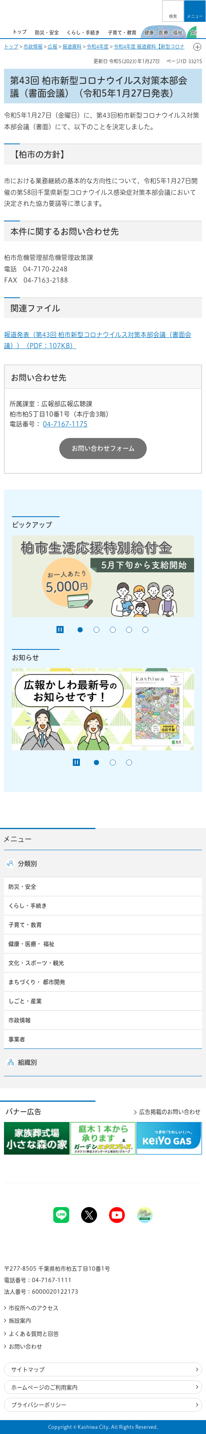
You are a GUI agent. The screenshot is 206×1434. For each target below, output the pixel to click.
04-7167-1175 (65, 424)
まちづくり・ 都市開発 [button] (36, 982)
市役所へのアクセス (33, 1308)
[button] (173, 11)
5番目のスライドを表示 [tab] (145, 630)
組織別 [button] (27, 1062)
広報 (52, 46)
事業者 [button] (16, 1039)
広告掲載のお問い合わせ (169, 1112)
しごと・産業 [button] (25, 1001)
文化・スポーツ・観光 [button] (36, 963)
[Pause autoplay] (60, 630)
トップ (11, 46)
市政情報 (33, 46)
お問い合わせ (25, 1346)
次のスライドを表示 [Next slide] (201, 31)
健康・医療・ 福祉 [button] (31, 944)
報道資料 (72, 46)
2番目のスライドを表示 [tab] (96, 630)
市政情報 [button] (19, 1020)
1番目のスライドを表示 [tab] (80, 630)
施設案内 (20, 1321)
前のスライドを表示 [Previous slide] (5, 31)
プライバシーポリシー (38, 1405)
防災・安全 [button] (22, 886)
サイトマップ (28, 1369)
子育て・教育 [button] (25, 925)
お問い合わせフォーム (103, 448)
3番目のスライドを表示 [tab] (113, 630)
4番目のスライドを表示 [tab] (129, 630)
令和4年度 (98, 46)
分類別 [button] (27, 863)
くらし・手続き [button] (27, 906)
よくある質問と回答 (34, 1334)
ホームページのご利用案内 (44, 1387)
